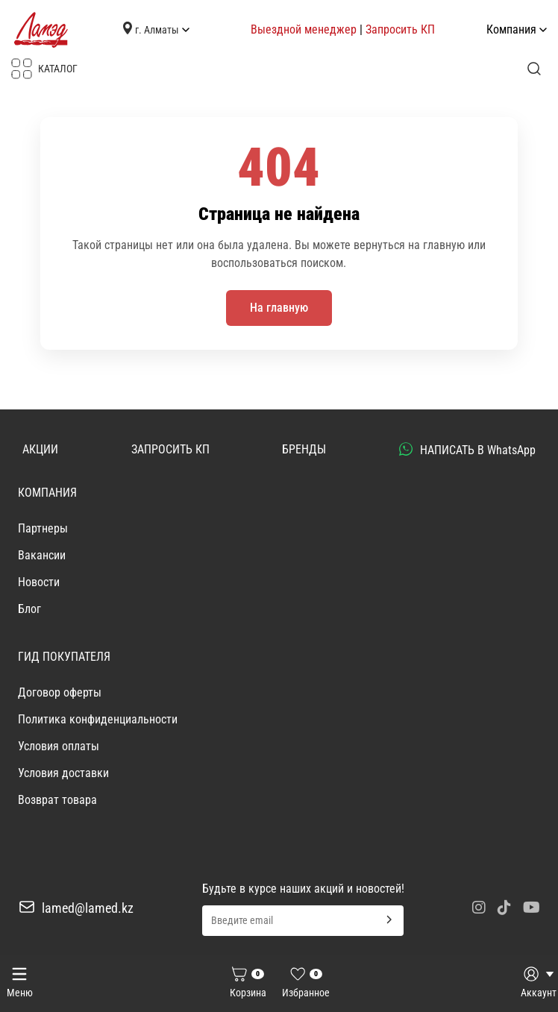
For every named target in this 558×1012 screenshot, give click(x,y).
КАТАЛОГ (44, 68)
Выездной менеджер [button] (304, 29)
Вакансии (42, 555)
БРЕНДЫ (304, 449)
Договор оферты (59, 692)
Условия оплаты (58, 746)
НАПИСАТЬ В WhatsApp (467, 449)
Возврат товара (57, 800)
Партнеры (43, 528)
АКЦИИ (40, 449)
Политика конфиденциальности (98, 719)
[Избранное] (306, 984)
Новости (39, 582)
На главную (279, 308)
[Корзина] (247, 984)
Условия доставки (63, 773)
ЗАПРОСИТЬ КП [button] (170, 449)
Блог (29, 609)
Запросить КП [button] (400, 29)
